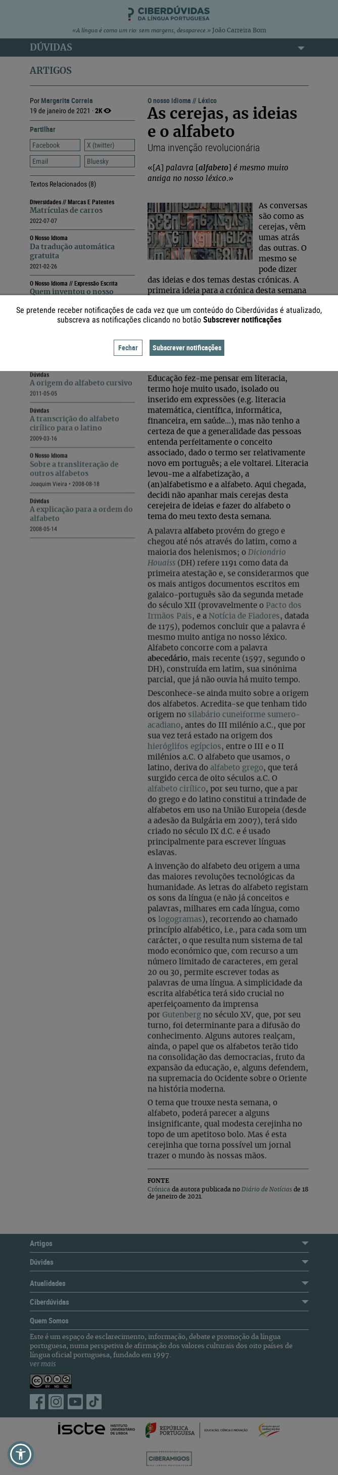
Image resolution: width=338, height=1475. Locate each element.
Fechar (128, 347)
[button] (20, 1454)
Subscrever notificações (187, 347)
